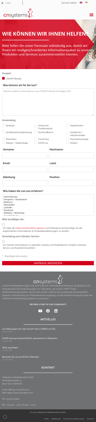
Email (7, 163)
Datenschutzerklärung (73, 419)
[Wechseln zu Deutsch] (86, 2)
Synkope (10, 125)
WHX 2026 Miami (10, 348)
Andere (73, 143)
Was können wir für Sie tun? (20, 85)
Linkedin (48, 207)
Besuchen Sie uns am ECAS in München (20, 357)
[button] (91, 15)
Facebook (48, 210)
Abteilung (9, 177)
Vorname (9, 149)
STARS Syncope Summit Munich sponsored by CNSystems (29, 338)
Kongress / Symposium (48, 199)
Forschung (43, 139)
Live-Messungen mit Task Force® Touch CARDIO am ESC (29, 329)
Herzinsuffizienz (45, 132)
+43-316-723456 (12, 399)
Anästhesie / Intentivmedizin (77, 134)
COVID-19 (43, 143)
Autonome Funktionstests (45, 127)
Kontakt (90, 419)
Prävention (11, 139)
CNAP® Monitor (14, 78)
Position (55, 177)
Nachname (57, 149)
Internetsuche (48, 196)
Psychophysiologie (79, 139)
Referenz (48, 202)
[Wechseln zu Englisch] (81, 2)
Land (53, 163)
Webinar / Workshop (48, 213)
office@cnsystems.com (18, 390)
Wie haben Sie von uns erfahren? (23, 191)
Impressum (56, 419)
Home (46, 419)
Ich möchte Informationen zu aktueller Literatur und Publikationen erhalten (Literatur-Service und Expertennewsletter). (45, 246)
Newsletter (48, 205)
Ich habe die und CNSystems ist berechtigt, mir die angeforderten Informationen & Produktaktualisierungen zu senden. (42, 229)
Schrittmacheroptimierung (17, 132)
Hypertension (76, 125)
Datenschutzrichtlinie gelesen (30, 228)
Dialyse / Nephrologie (17, 143)
